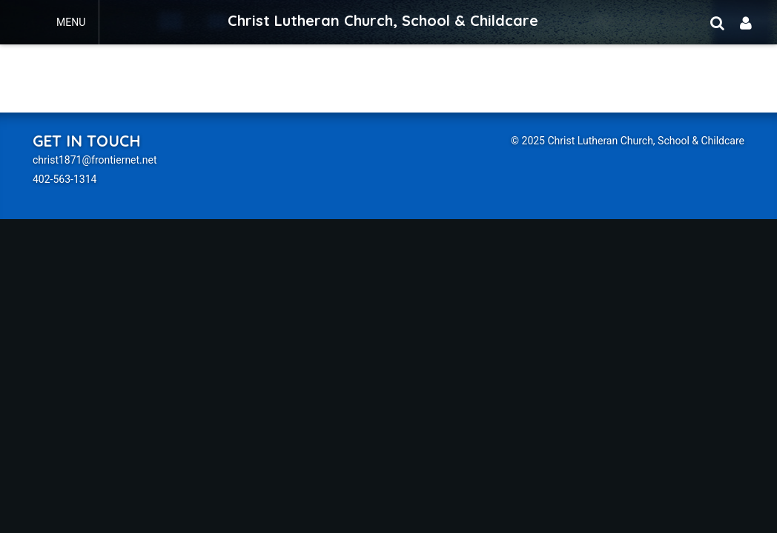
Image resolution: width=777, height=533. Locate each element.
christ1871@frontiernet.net (95, 160)
